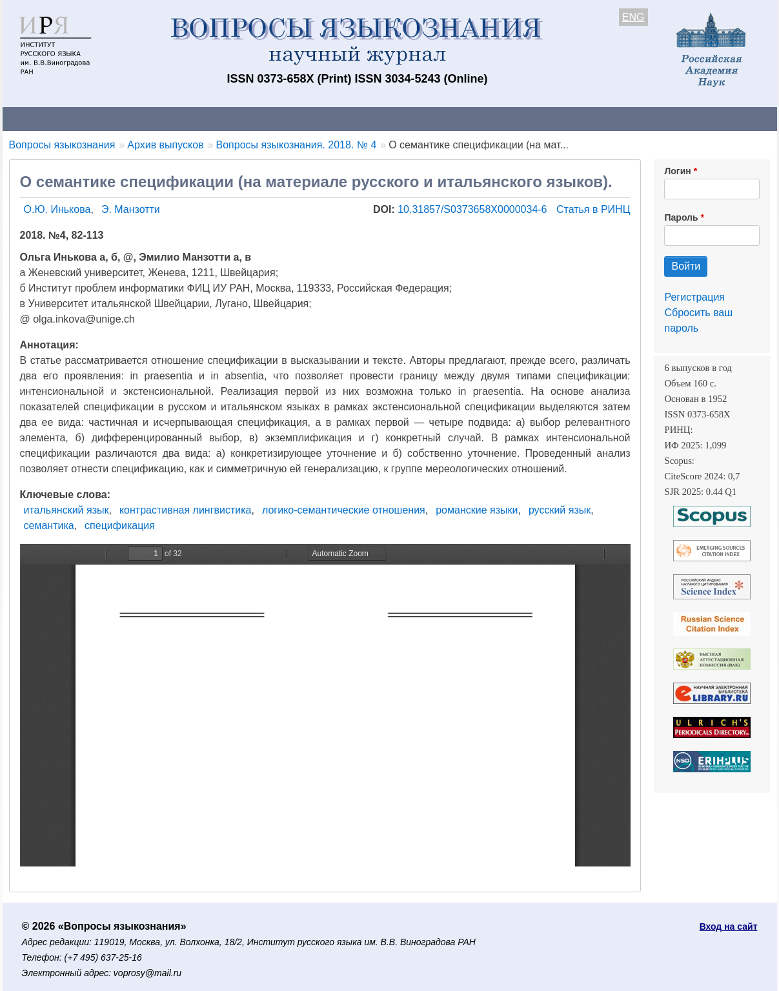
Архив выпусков (364, 118)
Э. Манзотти (130, 209)
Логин (677, 171)
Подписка (451, 118)
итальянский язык (66, 510)
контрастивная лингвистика (185, 510)
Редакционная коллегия (557, 118)
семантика (49, 525)
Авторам (184, 118)
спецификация (120, 525)
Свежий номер (265, 118)
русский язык (560, 510)
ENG (633, 17)
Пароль (681, 217)
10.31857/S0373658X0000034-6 (474, 209)
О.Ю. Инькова (57, 209)
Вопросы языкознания (62, 144)
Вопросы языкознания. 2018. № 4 (296, 144)
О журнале (41, 118)
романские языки (477, 510)
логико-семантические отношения (343, 510)
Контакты (115, 118)
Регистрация (694, 297)
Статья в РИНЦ (593, 209)
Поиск (654, 118)
